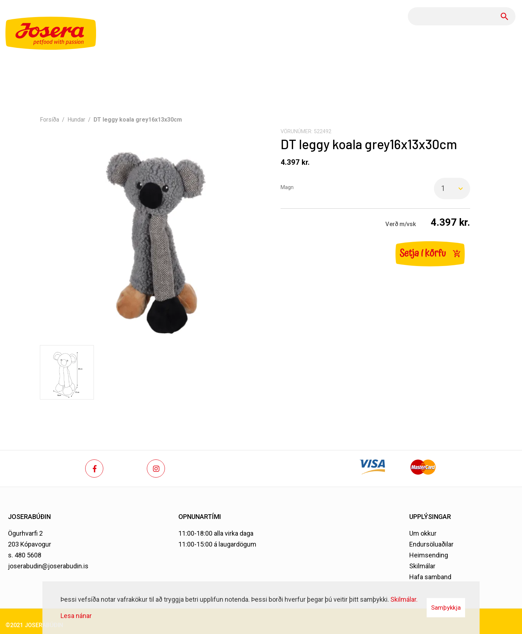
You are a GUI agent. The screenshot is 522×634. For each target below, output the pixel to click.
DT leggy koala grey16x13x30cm (138, 119)
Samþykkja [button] (446, 607)
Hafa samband (430, 577)
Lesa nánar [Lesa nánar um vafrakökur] (76, 615)
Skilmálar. (404, 599)
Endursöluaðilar (431, 544)
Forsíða (49, 119)
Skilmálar (422, 566)
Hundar (76, 119)
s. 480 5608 (24, 555)
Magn (287, 187)
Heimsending (428, 555)
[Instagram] (156, 468)
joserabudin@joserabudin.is (48, 566)
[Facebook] (94, 468)
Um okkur (422, 533)
